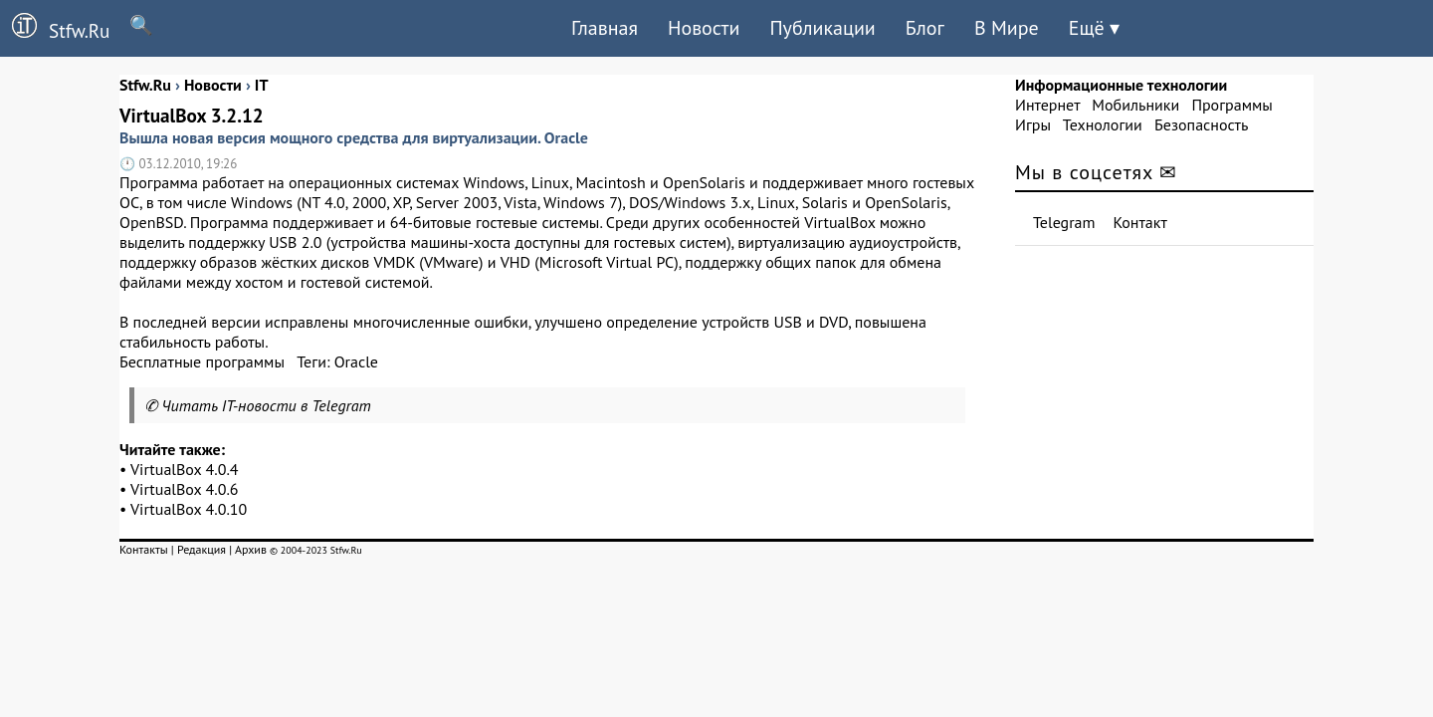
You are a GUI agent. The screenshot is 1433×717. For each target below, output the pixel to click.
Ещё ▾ (1094, 28)
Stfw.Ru (54, 28)
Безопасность (1201, 124)
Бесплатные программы (202, 361)
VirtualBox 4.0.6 (184, 489)
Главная (604, 28)
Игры (1033, 124)
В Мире (1006, 28)
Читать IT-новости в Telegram (266, 405)
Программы (1231, 105)
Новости (703, 28)
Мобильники (1135, 105)
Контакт (1140, 222)
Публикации (822, 28)
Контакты (143, 549)
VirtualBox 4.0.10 (188, 509)
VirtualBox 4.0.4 (184, 469)
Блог (925, 28)
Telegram (1064, 222)
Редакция (201, 549)
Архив (251, 549)
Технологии (1102, 124)
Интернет (1047, 105)
